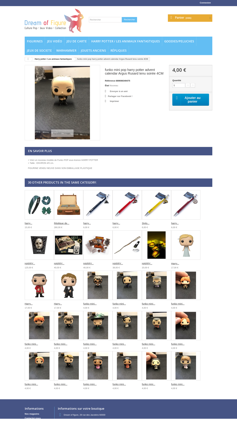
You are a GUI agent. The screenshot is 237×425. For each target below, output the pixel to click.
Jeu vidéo (54, 41)
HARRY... (30, 263)
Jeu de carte (76, 41)
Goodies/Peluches (179, 41)
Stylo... (145, 223)
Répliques (118, 50)
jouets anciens (93, 50)
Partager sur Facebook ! (120, 96)
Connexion (205, 2)
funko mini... (90, 303)
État (107, 85)
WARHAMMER (66, 50)
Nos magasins (32, 414)
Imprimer (114, 101)
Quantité (176, 80)
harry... (28, 223)
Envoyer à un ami (119, 91)
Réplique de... (61, 223)
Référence (110, 80)
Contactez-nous (33, 418)
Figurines (35, 41)
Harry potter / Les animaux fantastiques (125, 41)
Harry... (175, 263)
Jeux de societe (39, 50)
